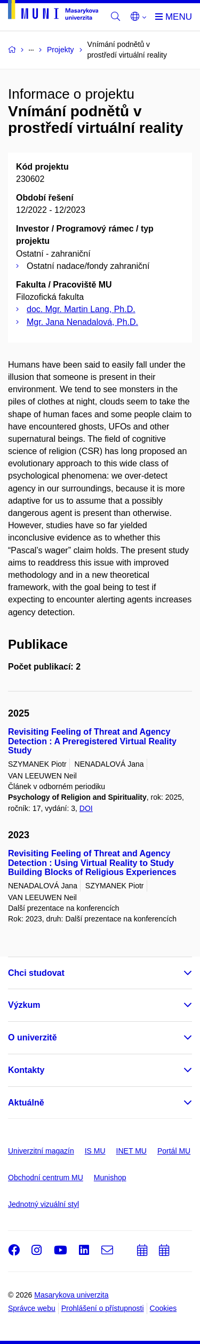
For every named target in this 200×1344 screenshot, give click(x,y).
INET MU (131, 1151)
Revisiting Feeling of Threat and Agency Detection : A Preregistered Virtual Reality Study (92, 741)
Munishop (110, 1177)
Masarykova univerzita (71, 1295)
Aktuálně (26, 1102)
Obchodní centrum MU (45, 1177)
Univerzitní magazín (41, 1151)
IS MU (95, 1151)
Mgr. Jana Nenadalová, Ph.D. (82, 322)
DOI (86, 808)
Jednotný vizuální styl (43, 1204)
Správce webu (31, 1308)
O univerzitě (32, 1037)
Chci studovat (36, 972)
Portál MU (173, 1151)
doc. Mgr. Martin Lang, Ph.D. (81, 309)
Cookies (163, 1308)
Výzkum (24, 1004)
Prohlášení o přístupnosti (102, 1308)
